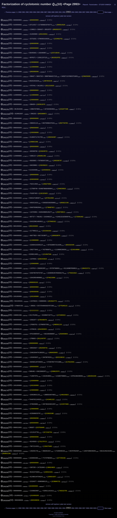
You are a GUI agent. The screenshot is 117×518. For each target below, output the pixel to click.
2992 (64, 12)
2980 (20, 12)
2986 (42, 12)
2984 (34, 12)
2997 (83, 12)
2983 (31, 12)
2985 (38, 12)
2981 (23, 12)
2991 (60, 12)
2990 (56, 12)
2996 (80, 12)
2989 (52, 12)
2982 (27, 12)
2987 (45, 12)
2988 (49, 12)
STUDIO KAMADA (105, 4)
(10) (6, 20)
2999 (91, 12)
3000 (94, 12)
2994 (72, 12)
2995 (76, 12)
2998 (87, 12)
